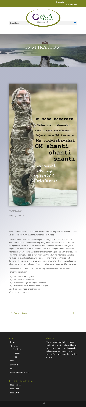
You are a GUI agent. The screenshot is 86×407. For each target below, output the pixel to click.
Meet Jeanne (15, 385)
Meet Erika (14, 393)
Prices (12, 368)
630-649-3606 (71, 5)
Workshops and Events (20, 372)
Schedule (14, 365)
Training (16, 353)
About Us (14, 346)
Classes (13, 361)
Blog (15, 357)
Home (12, 342)
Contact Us (60, 2)
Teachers (17, 349)
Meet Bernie (15, 389)
